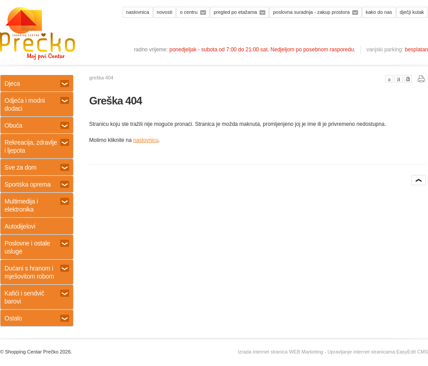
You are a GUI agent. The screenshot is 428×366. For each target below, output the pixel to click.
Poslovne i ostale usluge (36, 247)
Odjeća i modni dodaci (36, 104)
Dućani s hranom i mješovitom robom (36, 272)
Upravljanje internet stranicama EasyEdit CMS (377, 351)
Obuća (36, 125)
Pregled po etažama (235, 12)
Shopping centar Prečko (37, 33)
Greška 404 (101, 77)
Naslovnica (137, 12)
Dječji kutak (412, 12)
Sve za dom (36, 167)
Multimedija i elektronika (36, 205)
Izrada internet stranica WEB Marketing (280, 351)
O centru (189, 12)
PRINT (421, 79)
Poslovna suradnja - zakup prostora (311, 12)
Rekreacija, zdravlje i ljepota (36, 146)
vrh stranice (419, 180)
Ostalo (36, 318)
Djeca (36, 83)
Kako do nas (379, 12)
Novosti (165, 12)
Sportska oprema (36, 184)
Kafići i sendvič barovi (36, 297)
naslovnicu (146, 140)
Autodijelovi (19, 226)
